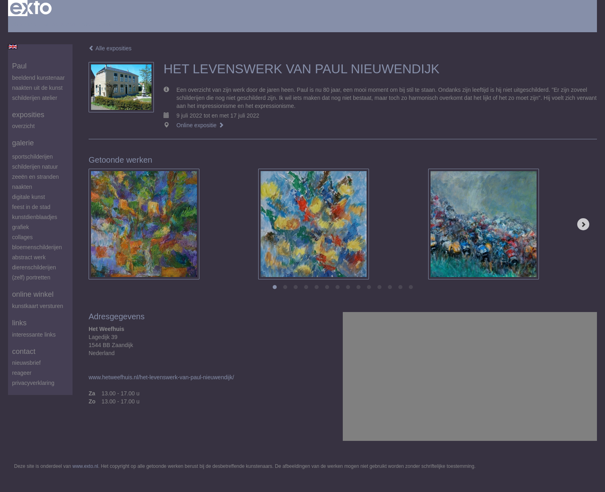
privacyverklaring (33, 383)
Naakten (22, 187)
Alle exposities (110, 48)
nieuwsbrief (26, 363)
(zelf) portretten (31, 277)
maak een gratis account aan (86, 24)
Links (19, 323)
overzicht (23, 126)
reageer (21, 373)
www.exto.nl (85, 466)
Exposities (28, 115)
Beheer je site (25, 24)
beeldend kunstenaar (38, 77)
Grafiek (20, 227)
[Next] (583, 224)
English (12, 46)
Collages (22, 237)
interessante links (34, 334)
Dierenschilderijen (34, 267)
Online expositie (200, 125)
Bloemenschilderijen (37, 247)
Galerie (23, 143)
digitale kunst (28, 197)
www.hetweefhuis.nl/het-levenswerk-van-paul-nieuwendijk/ (161, 377)
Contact (23, 351)
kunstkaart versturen (37, 306)
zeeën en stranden (35, 177)
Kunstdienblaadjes (34, 217)
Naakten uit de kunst (37, 88)
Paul (19, 66)
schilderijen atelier (34, 98)
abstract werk (29, 257)
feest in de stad (31, 207)
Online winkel (33, 294)
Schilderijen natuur (35, 166)
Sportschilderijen (32, 156)
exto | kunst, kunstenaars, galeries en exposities (31, 8)
